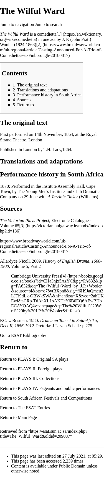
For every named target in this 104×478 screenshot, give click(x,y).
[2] (39, 44)
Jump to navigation (17, 24)
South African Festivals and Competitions (55, 398)
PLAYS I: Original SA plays (43, 359)
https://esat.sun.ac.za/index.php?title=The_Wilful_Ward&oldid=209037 (43, 434)
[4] (63, 276)
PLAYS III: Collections (39, 378)
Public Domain (72, 466)
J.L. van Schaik (66, 325)
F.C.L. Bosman (13, 320)
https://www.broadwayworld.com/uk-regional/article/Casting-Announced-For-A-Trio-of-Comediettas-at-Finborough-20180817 (46, 246)
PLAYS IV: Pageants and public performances (59, 388)
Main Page (27, 417)
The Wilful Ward (14, 34)
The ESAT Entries (34, 407)
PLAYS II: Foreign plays (40, 368)
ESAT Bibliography (28, 335)
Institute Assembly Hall (63, 186)
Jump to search (48, 24)
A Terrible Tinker (63, 196)
